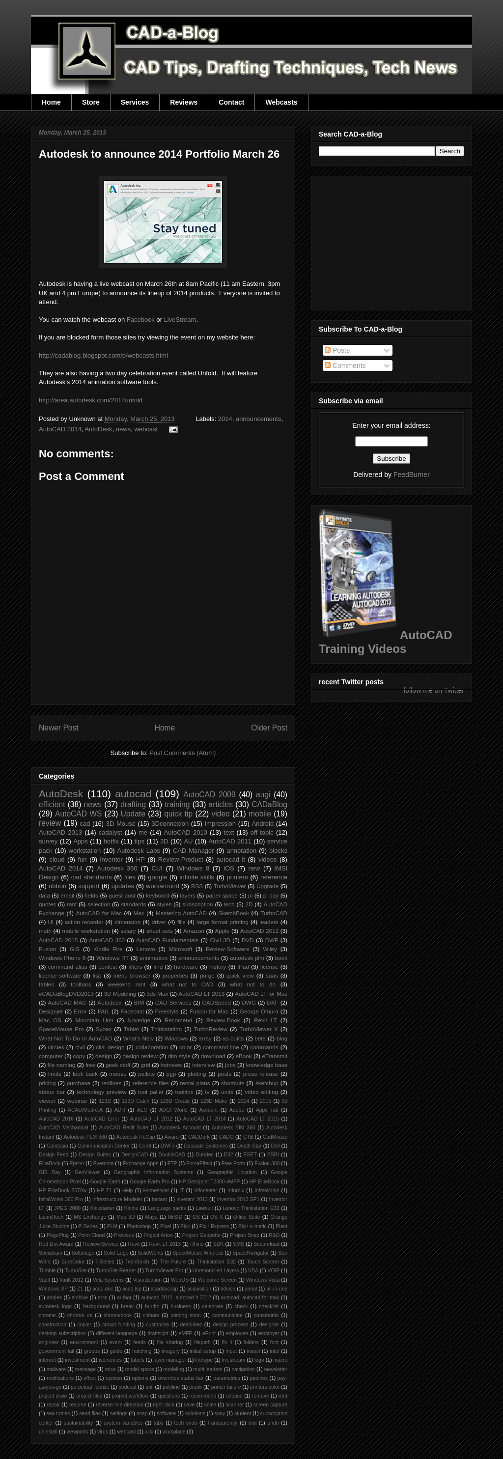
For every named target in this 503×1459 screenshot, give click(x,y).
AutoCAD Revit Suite (123, 1127)
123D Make (213, 1101)
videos (267, 859)
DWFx (168, 1146)
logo (259, 1360)
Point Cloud (91, 1235)
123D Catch (135, 1101)
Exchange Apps (140, 1163)
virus (102, 1431)
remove (260, 1396)
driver (159, 922)
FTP (172, 1163)
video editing (261, 1092)
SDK (218, 1244)
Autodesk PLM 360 (85, 1137)
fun (82, 859)
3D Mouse (121, 823)
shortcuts (232, 1083)
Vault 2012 (71, 1280)
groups (92, 1351)
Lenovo (145, 949)
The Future (173, 1261)
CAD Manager (193, 850)
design (103, 1056)
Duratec (204, 1154)
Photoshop (139, 1226)
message (85, 1369)
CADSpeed (216, 1002)
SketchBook (233, 913)
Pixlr (185, 1226)
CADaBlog (269, 804)
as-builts (233, 1038)
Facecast (132, 1011)
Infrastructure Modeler (117, 1199)
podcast (127, 1387)
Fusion (47, 949)
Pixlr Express (214, 1226)
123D (105, 1101)
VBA (253, 1270)
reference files (151, 1083)
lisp (97, 975)
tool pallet (151, 1092)
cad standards (91, 877)
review (50, 823)
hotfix (111, 841)
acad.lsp (131, 1288)
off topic (262, 832)
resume (77, 1404)
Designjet (51, 1011)
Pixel (165, 1226)
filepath (202, 1342)
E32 (228, 1154)
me (143, 832)
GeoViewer (87, 1172)
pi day (271, 895)
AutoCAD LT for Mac (261, 993)
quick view (240, 975)
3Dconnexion (170, 823)
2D (249, 904)
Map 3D (125, 1217)
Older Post (269, 728)
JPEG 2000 (67, 1208)
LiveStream (180, 319)
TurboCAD (273, 913)
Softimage (83, 1253)
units (227, 1092)
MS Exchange (90, 1217)
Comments (345, 365)
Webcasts (281, 102)
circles (56, 1047)
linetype (204, 1360)
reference (273, 877)
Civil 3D (220, 940)
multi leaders (208, 1369)
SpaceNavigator (250, 1253)
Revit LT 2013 (165, 1244)
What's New (138, 1038)
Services (135, 102)
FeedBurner (411, 474)
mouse (118, 1073)
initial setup (203, 1351)
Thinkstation (166, 1029)
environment (84, 1342)
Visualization (147, 1280)
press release (261, 1073)
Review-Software (227, 949)
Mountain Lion (94, 1020)
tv (207, 1092)
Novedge (138, 1020)
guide (116, 1351)
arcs (103, 1297)
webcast (146, 429)
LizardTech (51, 1217)
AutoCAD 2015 (58, 940)
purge (207, 975)
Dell (275, 1146)
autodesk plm (247, 957)
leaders (268, 922)
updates (123, 886)
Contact (231, 102)
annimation (154, 957)
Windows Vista (262, 1280)
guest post (122, 895)
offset (90, 1378)
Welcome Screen (217, 1280)
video (220, 814)
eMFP (186, 1333)
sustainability (78, 1423)
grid (145, 1065)
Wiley (270, 949)
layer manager (169, 1360)
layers (187, 895)
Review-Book (223, 1020)
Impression (220, 823)
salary (128, 930)
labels (137, 1360)
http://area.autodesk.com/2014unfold (90, 400)
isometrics (110, 1360)
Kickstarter (102, 1208)
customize (157, 1324)
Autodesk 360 (117, 868)
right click (163, 1404)
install (253, 1351)
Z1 (80, 1288)
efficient (52, 804)
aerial (251, 1288)
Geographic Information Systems (153, 1172)
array (205, 1038)
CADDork (199, 1137)
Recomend (179, 1020)
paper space (222, 895)
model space (139, 1369)
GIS (75, 949)
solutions (195, 1413)
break (127, 1306)
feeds (139, 1342)
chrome (47, 1315)
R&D (274, 1235)
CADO (226, 1137)
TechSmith (137, 1261)
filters (135, 966)
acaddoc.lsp (164, 1288)
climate (151, 1315)
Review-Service (100, 1244)
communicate (227, 1315)
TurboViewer (230, 886)
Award (172, 1137)
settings (119, 1413)
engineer (48, 1342)
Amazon (193, 930)
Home (51, 102)
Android (263, 823)
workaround (162, 886)
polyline (171, 1387)
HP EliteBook (264, 1181)
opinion (114, 1378)
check (241, 1306)
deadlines (191, 1324)
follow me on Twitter (434, 690)
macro (280, 1360)
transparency (222, 1423)
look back (85, 1073)
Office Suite (246, 1217)
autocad (133, 793)
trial (253, 1423)
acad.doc (102, 1288)
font (274, 1342)
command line (221, 1047)
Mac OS (50, 1020)
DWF (272, 940)
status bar (52, 1092)
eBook (244, 1056)
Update (133, 814)
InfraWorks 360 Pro (61, 1199)
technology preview (102, 1092)
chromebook (118, 1315)
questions (169, 1396)
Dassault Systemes (206, 1146)
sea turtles (58, 1413)
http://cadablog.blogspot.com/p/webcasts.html (103, 355)
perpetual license (90, 1387)
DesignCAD (134, 1154)
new (254, 868)
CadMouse (275, 1137)
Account (208, 1110)
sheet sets (159, 930)
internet (47, 1360)
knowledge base (267, 1065)
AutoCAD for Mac (99, 913)
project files (89, 1396)
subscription (197, 904)
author (124, 1297)
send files (90, 1413)
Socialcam (50, 1253)
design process (230, 1324)
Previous (124, 1235)
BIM (139, 1002)
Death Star (249, 1146)
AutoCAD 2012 (259, 930)
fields (91, 895)
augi (263, 794)
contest (108, 966)
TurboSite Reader (116, 1270)
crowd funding (118, 1324)
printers (237, 877)
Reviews (183, 102)
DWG (249, 1002)
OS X (216, 1217)
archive (80, 1297)
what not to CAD (188, 984)
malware (56, 1369)
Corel (145, 1146)
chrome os (79, 1315)
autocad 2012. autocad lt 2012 (176, 1297)
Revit (134, 1244)
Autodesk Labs (138, 850)
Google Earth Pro (149, 1181)
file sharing (170, 1342)
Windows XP (53, 1288)
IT (181, 1190)
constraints (266, 1315)
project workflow (130, 1396)
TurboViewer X (258, 1029)
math (45, 930)
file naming (62, 1065)
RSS (197, 886)
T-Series (104, 1261)
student (242, 1413)
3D (164, 841)
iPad (243, 966)
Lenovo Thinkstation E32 (251, 1208)
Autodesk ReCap (135, 1137)
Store (91, 102)
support (88, 886)
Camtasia (57, 1146)
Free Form (234, 1163)
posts (224, 1073)
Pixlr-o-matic (252, 1226)
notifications (60, 1378)
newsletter (275, 1369)
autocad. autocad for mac (250, 1297)
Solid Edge (116, 1253)
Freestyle (167, 1011)
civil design (110, 1047)
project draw (53, 1396)
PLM (112, 1226)
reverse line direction (119, 1404)
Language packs (167, 1208)
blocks (278, 850)
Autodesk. (110, 1002)
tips (139, 841)
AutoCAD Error (101, 1119)
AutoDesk (98, 429)
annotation (241, 850)
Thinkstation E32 (216, 1261)
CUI (157, 868)
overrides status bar (181, 1378)
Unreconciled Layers (216, 1270)
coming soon (185, 1315)
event (116, 1342)
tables (46, 984)
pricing (47, 1083)
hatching (141, 1351)
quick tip (178, 814)
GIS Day (49, 1172)
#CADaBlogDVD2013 (66, 993)
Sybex (104, 1029)
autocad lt (231, 859)
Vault (44, 1280)
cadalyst (110, 832)
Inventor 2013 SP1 (238, 1199)
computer (51, 1056)
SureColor (72, 1261)
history (217, 966)
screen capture (270, 1404)
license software (60, 975)
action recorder (84, 922)
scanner (234, 1404)
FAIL (104, 1011)
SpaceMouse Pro (61, 1029)
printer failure (226, 1387)
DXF (272, 1002)
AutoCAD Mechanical (63, 1127)
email (67, 895)
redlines (111, 1083)
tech (229, 904)
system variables (123, 1423)
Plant (281, 1226)
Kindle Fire (107, 949)
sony (219, 1413)
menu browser (132, 975)
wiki (149, 1431)
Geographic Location (232, 1172)
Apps (80, 841)
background (96, 1306)
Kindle (131, 1208)
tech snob (185, 1423)
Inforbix (235, 1190)
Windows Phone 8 (62, 957)
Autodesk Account (180, 1127)
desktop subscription (62, 1333)
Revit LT (265, 1020)
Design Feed (53, 1154)
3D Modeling (120, 993)
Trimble (47, 1270)
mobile (260, 814)
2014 (225, 418)
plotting (197, 1073)
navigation (242, 1369)
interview (203, 1065)
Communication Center (104, 1146)
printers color (264, 1387)
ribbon (57, 886)
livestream (233, 1360)
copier (84, 1324)
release (234, 1396)
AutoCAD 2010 (185, 832)
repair (53, 1404)
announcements (258, 418)
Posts (337, 350)
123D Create (175, 1101)
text (229, 832)
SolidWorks (150, 1253)
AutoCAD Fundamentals (167, 940)
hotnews (171, 1065)
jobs (230, 1065)
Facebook (141, 319)
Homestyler (156, 1190)
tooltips (184, 1092)
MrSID (175, 1217)
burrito (152, 1306)
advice (228, 1288)
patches (259, 1378)
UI (51, 922)
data (44, 895)
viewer (47, 1100)
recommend (203, 1396)
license (269, 966)
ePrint (209, 1333)
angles (54, 1297)
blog (282, 1038)
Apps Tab (267, 1110)
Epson (77, 1163)
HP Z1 (104, 1190)
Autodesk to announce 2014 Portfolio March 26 (159, 154)
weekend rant (126, 984)
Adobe (236, 1110)
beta (260, 1038)
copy (79, 1056)
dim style (179, 1056)
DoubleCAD (171, 1154)
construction (52, 1324)
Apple (222, 930)
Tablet (131, 1029)
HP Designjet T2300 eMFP (209, 1181)
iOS (229, 868)
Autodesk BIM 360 (233, 1127)
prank (195, 1387)
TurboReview (210, 1029)
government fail (56, 1351)
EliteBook (49, 1163)
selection (98, 904)
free (90, 1065)
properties (175, 975)
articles (221, 804)
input (231, 1351)
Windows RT (112, 957)
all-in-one (276, 1288)
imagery (171, 1351)
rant (72, 904)
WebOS (180, 1280)
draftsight (157, 1333)
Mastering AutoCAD (181, 913)
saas (272, 975)
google (157, 877)
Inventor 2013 (192, 1199)
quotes (47, 904)
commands (264, 1047)
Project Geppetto (201, 1235)
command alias (67, 966)
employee (237, 1333)
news (123, 429)
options (140, 1378)
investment (77, 1360)
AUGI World (173, 1110)
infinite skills (197, 877)
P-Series (88, 1226)
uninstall (48, 1431)
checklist (269, 1306)
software (166, 1413)
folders (251, 1342)
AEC (142, 1110)
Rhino (196, 1244)
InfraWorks (266, 1190)
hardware (186, 966)
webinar (77, 1100)
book (281, 957)
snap (142, 1413)
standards (133, 904)
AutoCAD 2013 (60, 832)
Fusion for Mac (209, 1011)
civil (79, 1047)
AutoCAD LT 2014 (204, 1119)
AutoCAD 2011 (230, 841)
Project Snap (244, 1235)
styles (164, 904)
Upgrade (267, 886)
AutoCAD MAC (67, 1002)
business (181, 1306)
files (130, 877)
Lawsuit (204, 1208)
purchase (78, 1083)
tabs (159, 1423)
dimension (127, 922)
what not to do (253, 984)
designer (269, 1324)
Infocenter (206, 1190)
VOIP (274, 1270)
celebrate (213, 1306)
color (185, 1047)
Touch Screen (263, 1261)
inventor (111, 859)
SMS (239, 1244)
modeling (174, 1369)
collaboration (152, 1047)
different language (116, 1333)
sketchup (267, 1083)
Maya (151, 1217)
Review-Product (180, 859)
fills (181, 922)
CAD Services (173, 1002)
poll (149, 1387)
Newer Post (59, 728)
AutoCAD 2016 (56, 1119)
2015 (265, 1101)
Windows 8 (193, 868)
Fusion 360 (267, 1163)
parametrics (226, 1378)
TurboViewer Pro (164, 1270)
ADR (119, 1110)
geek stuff (118, 1065)
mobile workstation (86, 930)
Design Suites (95, 1154)
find (158, 966)
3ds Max (157, 993)
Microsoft (180, 949)
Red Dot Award (56, 1244)
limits (54, 1073)
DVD (248, 940)
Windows (176, 1038)
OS (196, 1217)
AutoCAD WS (78, 814)
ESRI (273, 1154)
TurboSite (76, 1270)
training (177, 804)
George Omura (259, 1011)
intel (274, 1351)
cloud (56, 859)
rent (283, 1396)
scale (210, 1404)
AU (188, 841)
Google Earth (105, 1181)
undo (273, 1423)
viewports (77, 1431)
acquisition (199, 1288)
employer (268, 1333)
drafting (133, 804)
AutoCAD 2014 (60, 429)
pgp (171, 1073)
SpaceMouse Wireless (197, 1253)
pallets (146, 1073)
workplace (174, 1431)
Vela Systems (108, 1280)
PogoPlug (58, 1235)
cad (85, 823)
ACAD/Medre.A (85, 1110)
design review (139, 1056)
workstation (85, 850)
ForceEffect (199, 1163)
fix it (227, 1342)
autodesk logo (55, 1306)
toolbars (81, 984)
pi (250, 895)
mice (110, 1369)
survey (48, 841)
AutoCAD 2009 (209, 794)
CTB (248, 1137)
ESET (250, 1154)
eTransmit (274, 1056)
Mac (138, 913)
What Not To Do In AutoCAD (75, 1038)
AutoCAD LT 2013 (201, 993)
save (189, 1404)
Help (127, 1190)
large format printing (222, 922)
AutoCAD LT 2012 (151, 1119)
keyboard (157, 895)
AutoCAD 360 (107, 940)
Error (80, 1011)
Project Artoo (158, 1235)
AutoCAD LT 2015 (257, 1119)
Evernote (103, 1163)
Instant (159, 1199)
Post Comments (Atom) (182, 753)
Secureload (266, 1244)
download (213, 1056)
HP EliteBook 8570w (62, 1190)
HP (140, 859)
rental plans (195, 1083)
